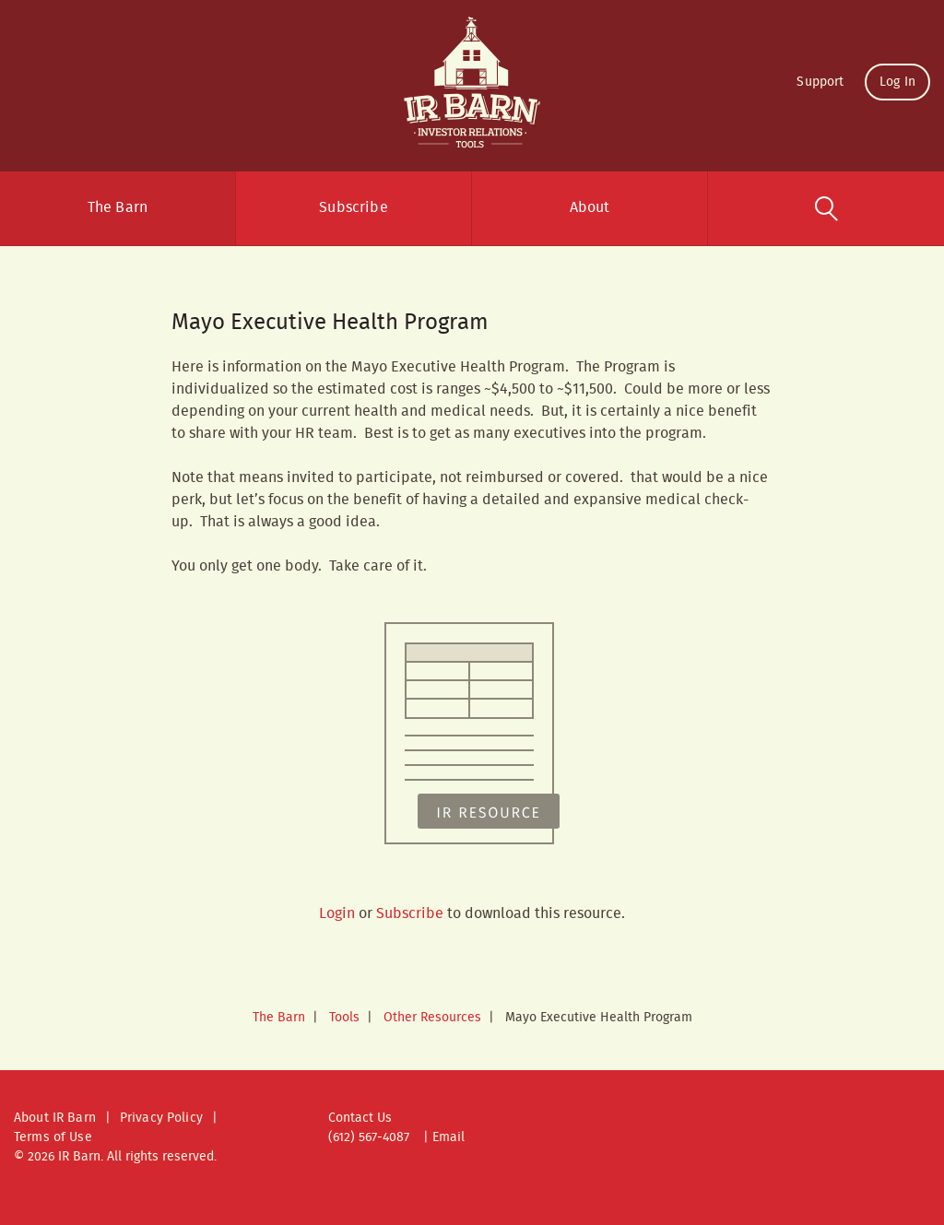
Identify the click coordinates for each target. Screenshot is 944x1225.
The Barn (118, 207)
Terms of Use (53, 1137)
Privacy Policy (161, 1118)
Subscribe (353, 207)
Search (826, 208)
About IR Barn (55, 1118)
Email (448, 1137)
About (590, 207)
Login (337, 913)
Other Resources (432, 1017)
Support (820, 82)
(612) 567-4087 (368, 1137)
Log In (897, 82)
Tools (344, 1017)
